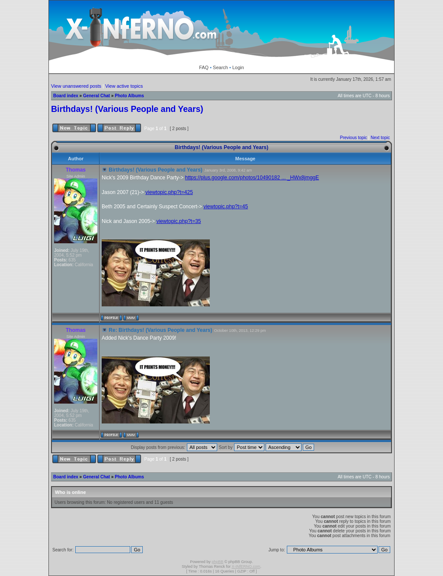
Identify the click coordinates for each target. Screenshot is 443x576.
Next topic (380, 137)
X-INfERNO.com (245, 566)
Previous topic (353, 137)
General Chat (96, 95)
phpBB (217, 562)
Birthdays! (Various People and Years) (127, 109)
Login (238, 67)
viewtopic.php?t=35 (178, 221)
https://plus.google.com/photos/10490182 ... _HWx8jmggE (252, 178)
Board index (65, 95)
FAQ (204, 67)
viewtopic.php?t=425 (169, 192)
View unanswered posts (76, 86)
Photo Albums (129, 95)
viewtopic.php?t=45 (225, 207)
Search (220, 67)
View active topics (124, 86)
